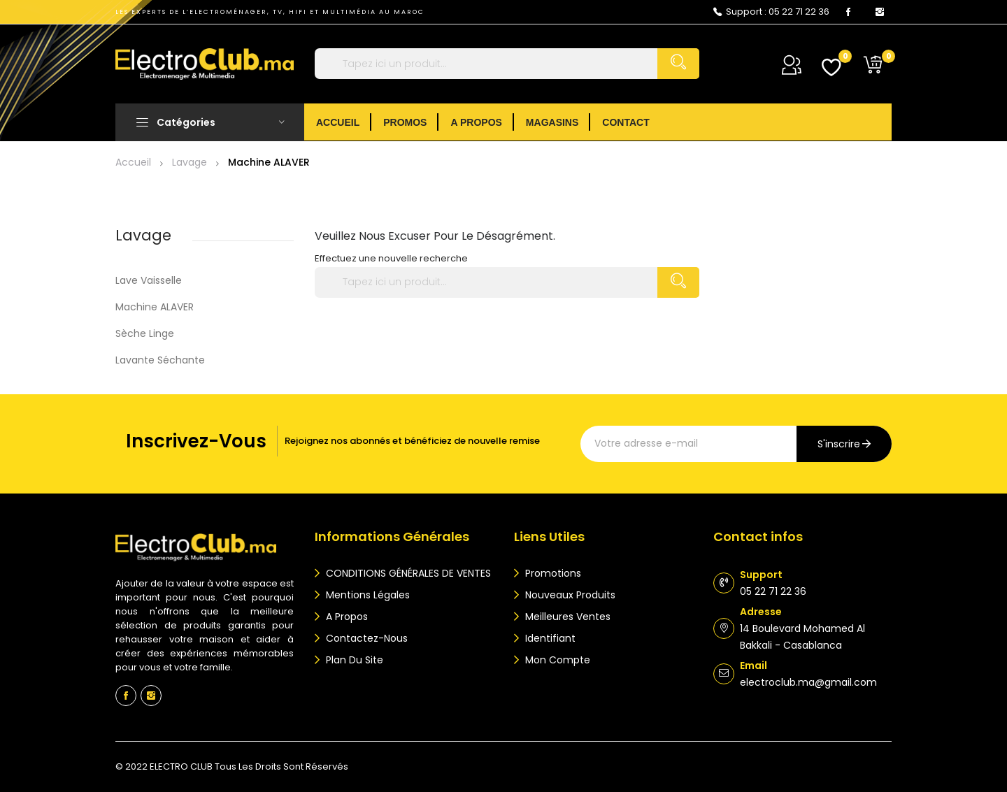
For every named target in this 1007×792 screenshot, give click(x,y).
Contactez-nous (365, 638)
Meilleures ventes (566, 617)
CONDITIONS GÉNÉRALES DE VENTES (407, 573)
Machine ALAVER (154, 307)
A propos (345, 617)
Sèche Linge (144, 333)
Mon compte (556, 660)
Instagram (880, 12)
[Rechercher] (507, 63)
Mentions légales (366, 595)
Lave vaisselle (148, 280)
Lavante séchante (160, 360)
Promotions (551, 573)
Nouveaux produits (568, 595)
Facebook (848, 12)
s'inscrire (838, 444)
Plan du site (353, 660)
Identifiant (549, 638)
